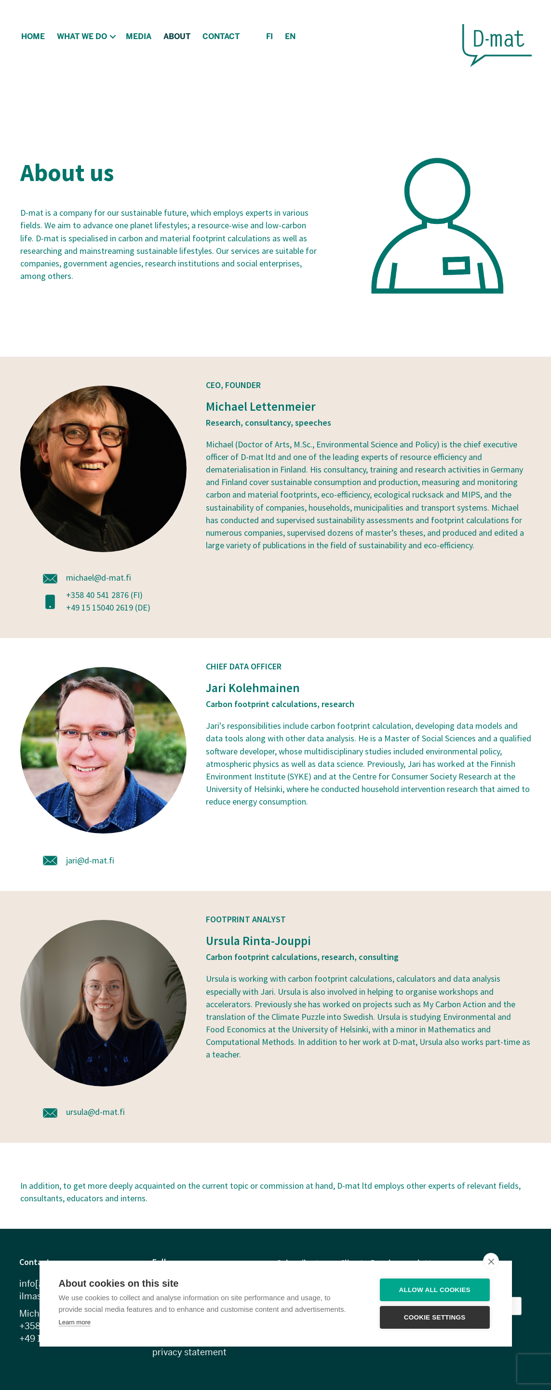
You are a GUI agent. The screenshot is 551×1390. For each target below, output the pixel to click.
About (176, 36)
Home (33, 36)
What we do (82, 36)
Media (138, 36)
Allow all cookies (434, 1289)
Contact (221, 36)
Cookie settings (435, 1317)
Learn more (75, 1322)
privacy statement (189, 1352)
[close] (491, 1261)
